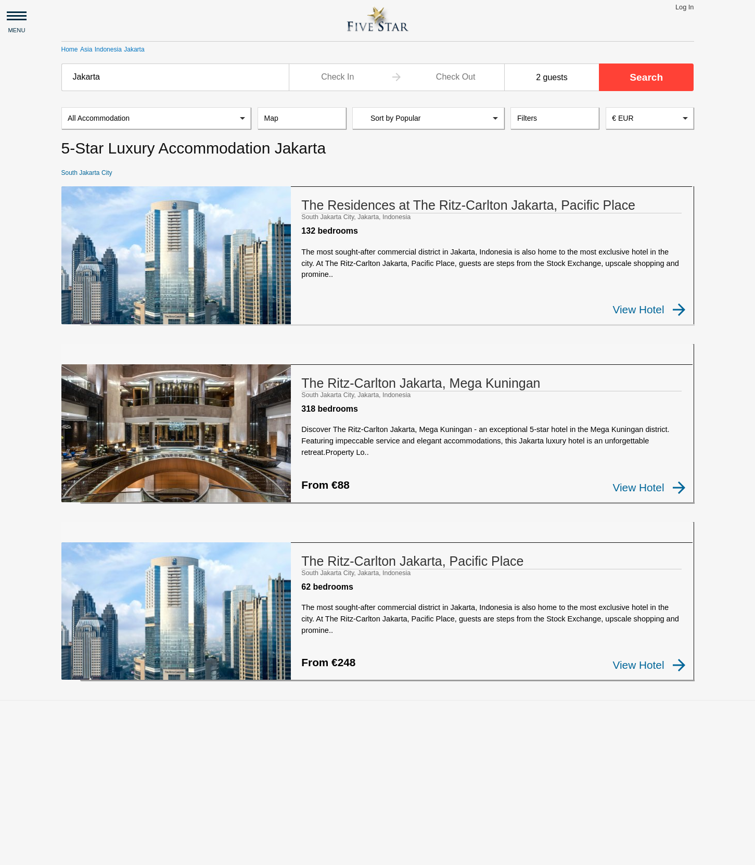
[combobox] (175, 77)
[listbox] (156, 119)
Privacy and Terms (151, 852)
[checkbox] (78, 317)
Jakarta (134, 49)
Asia (86, 49)
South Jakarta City (86, 173)
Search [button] (646, 77)
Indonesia (108, 49)
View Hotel (649, 309)
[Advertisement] (378, 749)
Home (69, 49)
